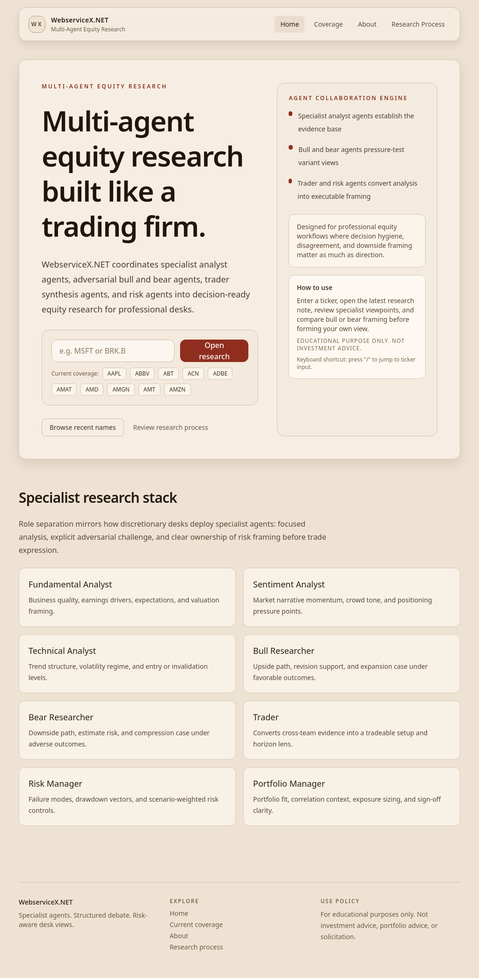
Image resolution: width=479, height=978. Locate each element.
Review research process (170, 427)
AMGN (120, 389)
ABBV (142, 373)
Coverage (328, 24)
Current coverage (196, 924)
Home (289, 24)
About (367, 24)
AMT (149, 389)
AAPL (114, 373)
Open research (214, 351)
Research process (196, 946)
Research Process (418, 24)
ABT (168, 373)
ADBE (220, 373)
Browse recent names (83, 427)
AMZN (177, 389)
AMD (92, 389)
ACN (193, 373)
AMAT (64, 389)
